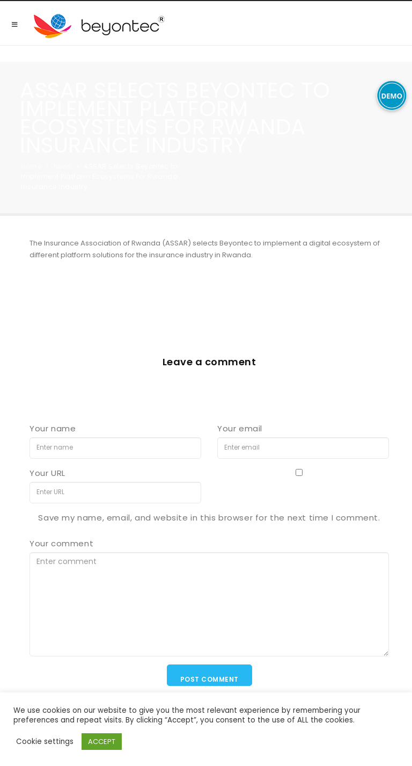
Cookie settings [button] (44, 741)
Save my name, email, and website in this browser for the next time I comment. (209, 517)
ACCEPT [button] (101, 741)
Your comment (61, 543)
